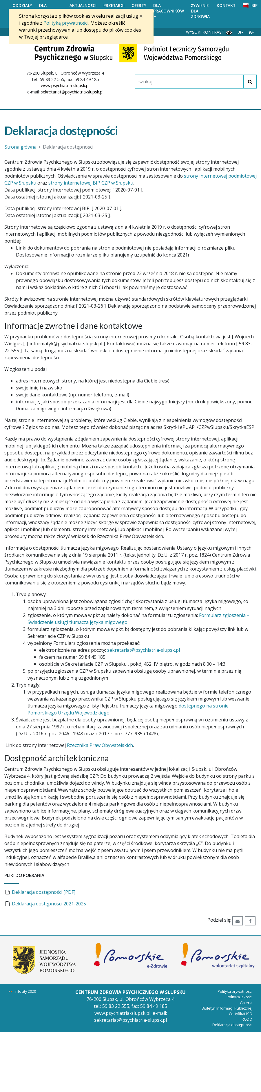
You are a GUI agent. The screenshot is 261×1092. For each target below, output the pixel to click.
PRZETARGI (114, 5)
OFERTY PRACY (139, 8)
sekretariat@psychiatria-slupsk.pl (72, 92)
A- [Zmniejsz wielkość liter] (240, 32)
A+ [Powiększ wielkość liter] (251, 32)
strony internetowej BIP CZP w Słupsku (90, 183)
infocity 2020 (25, 991)
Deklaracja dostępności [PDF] (43, 892)
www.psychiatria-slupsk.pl (65, 85)
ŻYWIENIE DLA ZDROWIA (200, 11)
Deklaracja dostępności (232, 1024)
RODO (247, 1019)
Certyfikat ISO (240, 1013)
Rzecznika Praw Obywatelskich (100, 745)
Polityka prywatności (235, 991)
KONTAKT (226, 5)
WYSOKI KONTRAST (209, 32)
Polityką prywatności (65, 23)
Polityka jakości (239, 996)
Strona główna (20, 147)
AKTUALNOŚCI (83, 5)
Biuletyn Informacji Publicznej (227, 1008)
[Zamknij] (141, 15)
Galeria (246, 1002)
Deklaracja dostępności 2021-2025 (49, 903)
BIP (254, 5)
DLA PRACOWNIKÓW (168, 8)
